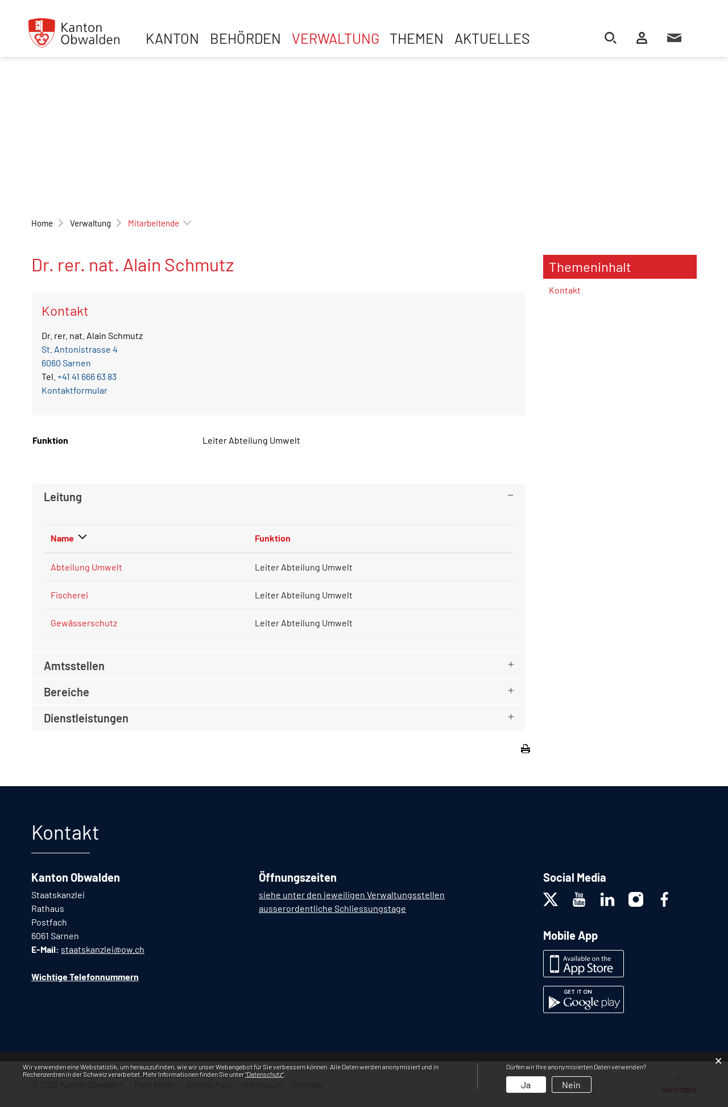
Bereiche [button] (66, 692)
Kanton (172, 38)
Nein (571, 1084)
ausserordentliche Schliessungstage (332, 908)
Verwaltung (335, 38)
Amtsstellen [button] (74, 665)
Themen (417, 38)
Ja (526, 1084)
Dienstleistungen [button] (86, 718)
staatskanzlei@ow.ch (102, 949)
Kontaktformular (74, 390)
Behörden (245, 38)
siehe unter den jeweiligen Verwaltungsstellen (352, 894)
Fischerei (69, 594)
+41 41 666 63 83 (87, 376)
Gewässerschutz (84, 622)
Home (42, 223)
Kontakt (565, 289)
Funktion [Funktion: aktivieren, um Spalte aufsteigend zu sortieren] (273, 537)
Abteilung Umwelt (86, 566)
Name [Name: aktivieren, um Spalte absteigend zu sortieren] (62, 537)
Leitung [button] (63, 496)
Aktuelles (492, 38)
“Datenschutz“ (264, 1074)
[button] (90, 223)
